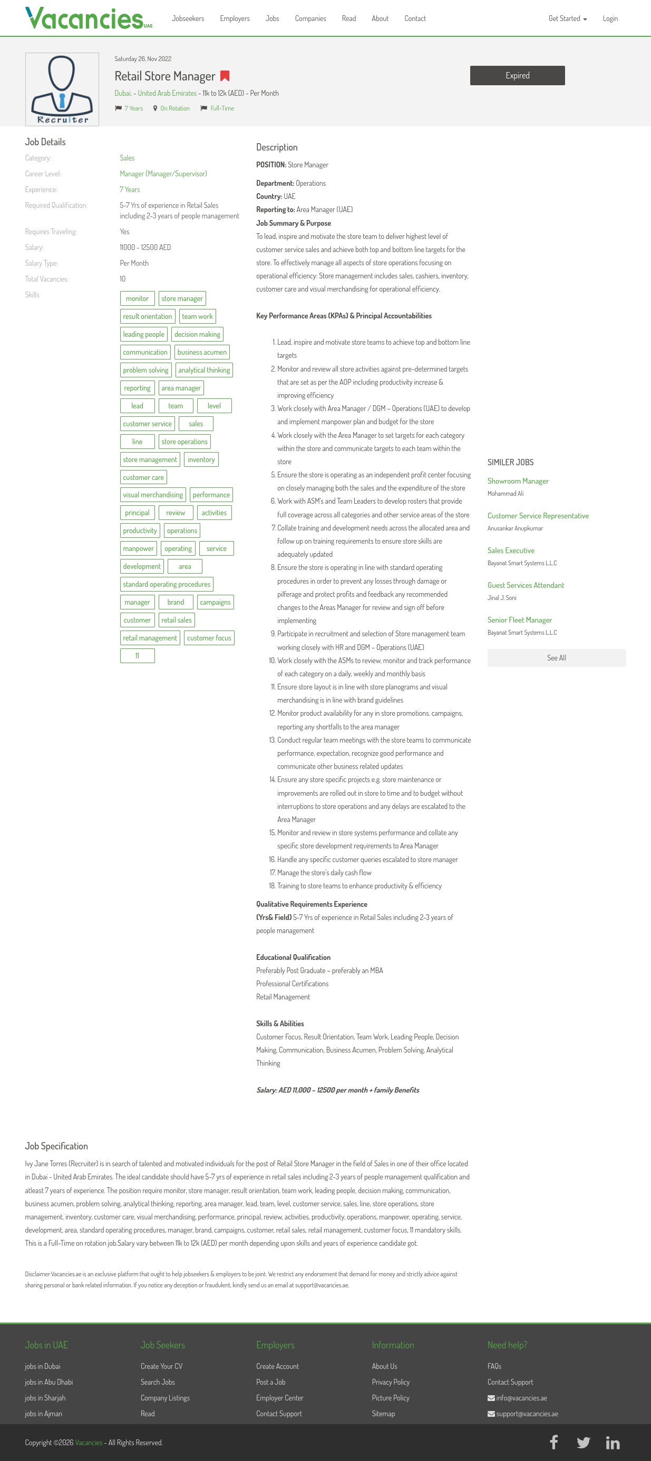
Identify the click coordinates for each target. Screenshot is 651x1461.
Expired (518, 75)
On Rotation (175, 108)
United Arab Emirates (167, 92)
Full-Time (223, 108)
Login (610, 18)
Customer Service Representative (538, 516)
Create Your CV (161, 1366)
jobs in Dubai (43, 1366)
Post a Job (270, 1381)
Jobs (272, 18)
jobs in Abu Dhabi (49, 1381)
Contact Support (279, 1413)
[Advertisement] (557, 295)
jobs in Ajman (44, 1413)
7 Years (134, 108)
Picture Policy (391, 1397)
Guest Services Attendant (526, 585)
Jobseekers (188, 18)
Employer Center (280, 1397)
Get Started (568, 18)
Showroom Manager (518, 481)
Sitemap (383, 1413)
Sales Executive (511, 550)
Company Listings (165, 1397)
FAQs (494, 1366)
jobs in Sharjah (45, 1397)
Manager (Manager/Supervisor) (163, 173)
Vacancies (89, 1442)
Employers (235, 18)
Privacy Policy (391, 1381)
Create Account (277, 1366)
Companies (310, 18)
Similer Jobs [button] (511, 462)
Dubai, (124, 92)
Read (349, 18)
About (380, 18)
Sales (127, 157)
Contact (415, 18)
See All (556, 657)
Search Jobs (158, 1381)
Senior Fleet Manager (520, 620)
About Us (384, 1366)
